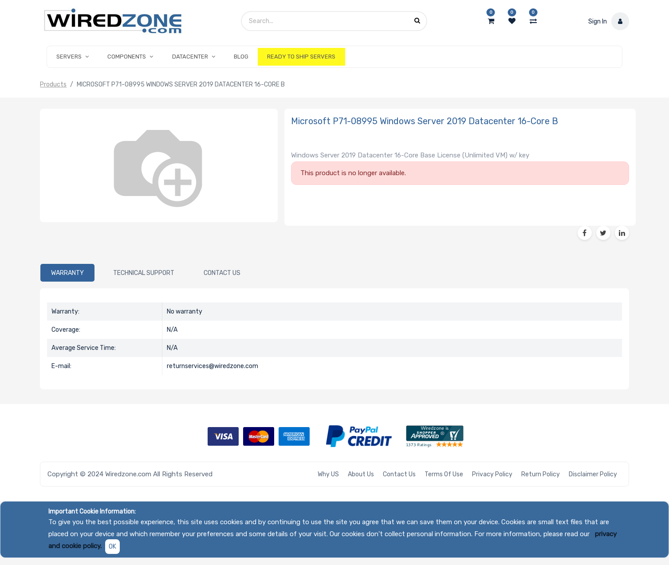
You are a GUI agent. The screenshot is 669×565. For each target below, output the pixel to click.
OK (112, 546)
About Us (361, 474)
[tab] (67, 273)
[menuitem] (241, 57)
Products (53, 84)
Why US (328, 474)
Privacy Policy (492, 474)
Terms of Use (444, 474)
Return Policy (540, 474)
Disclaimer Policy (593, 474)
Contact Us (399, 474)
